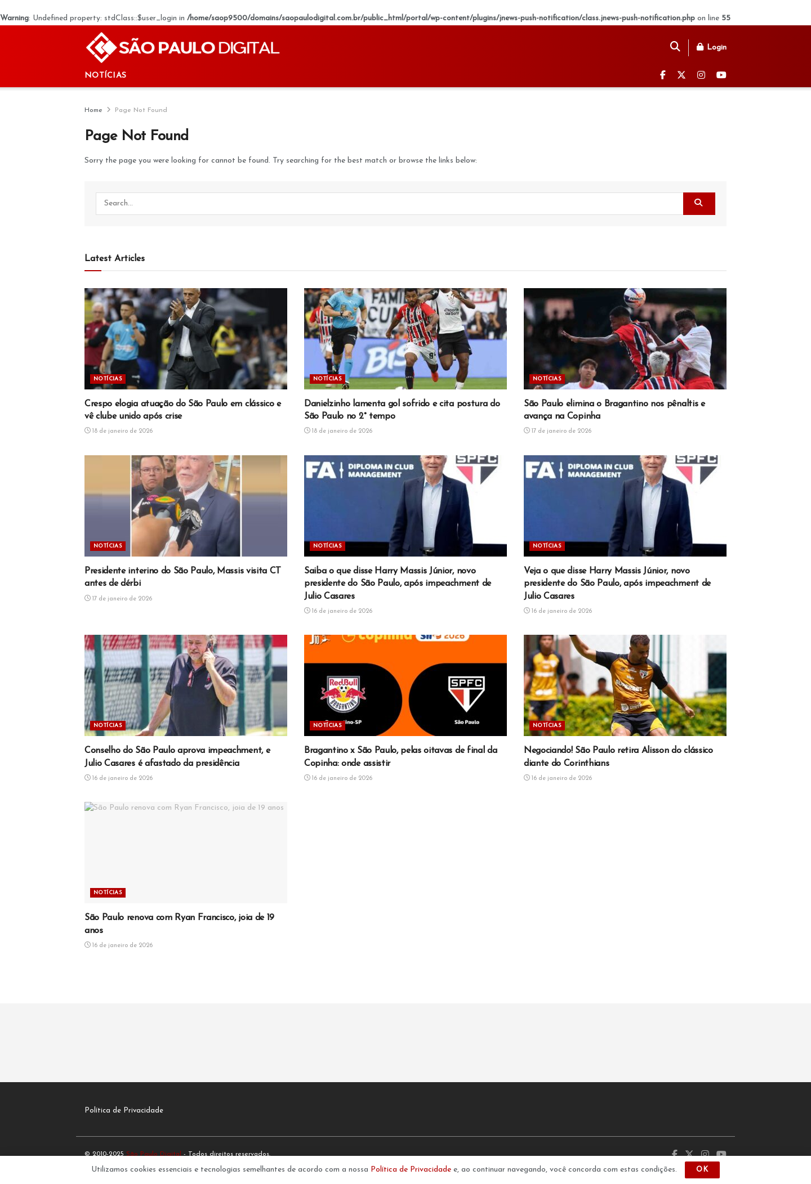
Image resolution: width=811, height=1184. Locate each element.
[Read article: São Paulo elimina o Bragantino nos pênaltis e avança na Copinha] (625, 338)
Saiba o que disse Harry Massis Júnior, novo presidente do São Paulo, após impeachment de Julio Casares (397, 584)
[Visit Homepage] (183, 47)
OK (702, 1169)
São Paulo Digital (153, 1154)
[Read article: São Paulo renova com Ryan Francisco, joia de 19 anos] (185, 852)
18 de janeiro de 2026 (118, 431)
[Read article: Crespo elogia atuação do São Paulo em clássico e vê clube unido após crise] (185, 338)
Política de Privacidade (123, 1110)
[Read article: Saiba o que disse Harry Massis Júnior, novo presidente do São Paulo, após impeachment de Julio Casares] (405, 506)
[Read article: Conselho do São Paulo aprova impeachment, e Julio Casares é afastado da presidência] (185, 685)
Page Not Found (141, 110)
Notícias (105, 75)
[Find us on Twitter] (681, 76)
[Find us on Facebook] (663, 76)
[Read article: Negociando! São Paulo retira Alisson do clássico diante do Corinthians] (625, 685)
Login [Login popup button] (712, 47)
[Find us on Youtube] (721, 76)
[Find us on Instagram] (701, 76)
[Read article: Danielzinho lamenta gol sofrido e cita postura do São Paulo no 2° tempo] (405, 338)
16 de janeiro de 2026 (338, 611)
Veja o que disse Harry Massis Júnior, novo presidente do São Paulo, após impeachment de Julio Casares (617, 584)
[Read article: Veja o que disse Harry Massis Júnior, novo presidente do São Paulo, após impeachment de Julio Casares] (625, 506)
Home (93, 110)
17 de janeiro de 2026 (557, 431)
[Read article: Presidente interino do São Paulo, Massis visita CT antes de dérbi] (185, 506)
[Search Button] (675, 48)
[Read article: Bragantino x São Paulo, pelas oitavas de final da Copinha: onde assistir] (405, 685)
